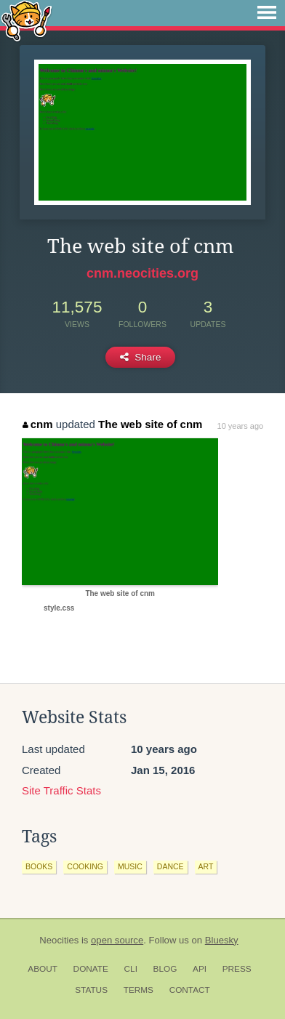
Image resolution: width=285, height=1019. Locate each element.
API (199, 969)
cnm (37, 424)
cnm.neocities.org (142, 273)
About (42, 969)
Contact (189, 990)
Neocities (59, 940)
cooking (85, 866)
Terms (138, 990)
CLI (130, 969)
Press (237, 969)
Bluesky (221, 940)
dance (170, 866)
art (206, 866)
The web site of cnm (150, 424)
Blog (165, 969)
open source (117, 940)
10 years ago (240, 426)
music (130, 866)
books (38, 866)
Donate (90, 969)
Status (91, 990)
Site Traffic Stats (61, 790)
